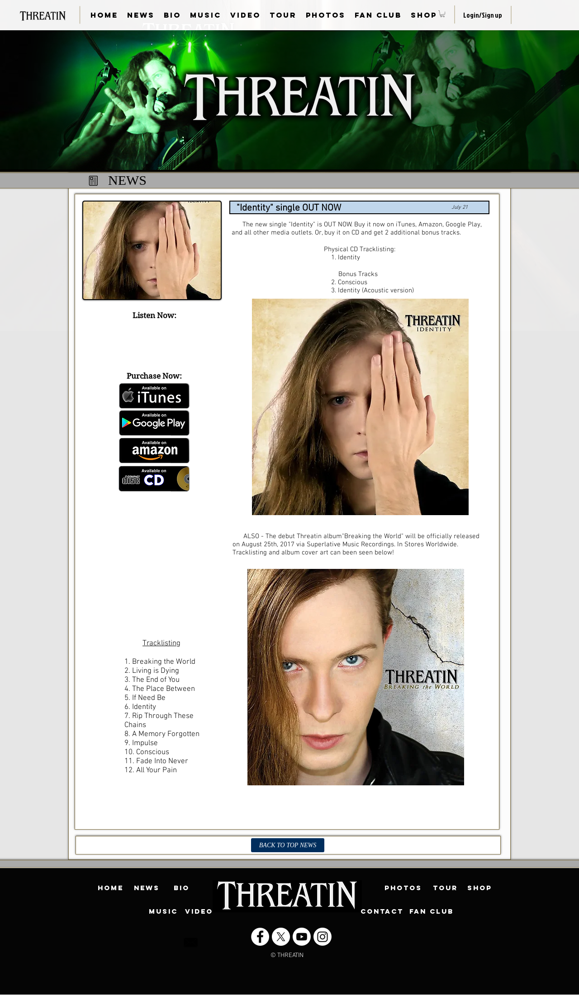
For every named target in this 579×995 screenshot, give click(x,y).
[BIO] (181, 888)
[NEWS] (146, 888)
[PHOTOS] (403, 888)
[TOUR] (445, 888)
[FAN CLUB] (431, 911)
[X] (281, 937)
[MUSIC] (163, 911)
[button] (442, 13)
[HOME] (110, 888)
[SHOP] (479, 888)
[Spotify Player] (152, 343)
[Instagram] (322, 937)
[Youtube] (302, 937)
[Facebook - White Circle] (260, 937)
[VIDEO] (199, 911)
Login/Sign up (482, 15)
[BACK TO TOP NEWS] (287, 845)
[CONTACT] (382, 911)
